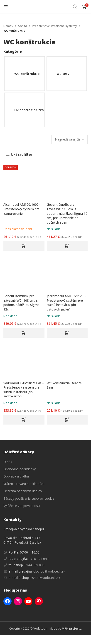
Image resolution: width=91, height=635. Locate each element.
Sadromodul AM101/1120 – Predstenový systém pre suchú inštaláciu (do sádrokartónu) (23, 390)
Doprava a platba (16, 476)
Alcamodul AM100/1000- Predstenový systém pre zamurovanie (21, 208)
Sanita (23, 26)
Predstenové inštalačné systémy (55, 26)
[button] (23, 246)
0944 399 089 (34, 565)
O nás (7, 462)
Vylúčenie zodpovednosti (21, 506)
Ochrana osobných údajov (22, 491)
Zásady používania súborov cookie (28, 498)
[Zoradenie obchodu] (69, 139)
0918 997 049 (38, 558)
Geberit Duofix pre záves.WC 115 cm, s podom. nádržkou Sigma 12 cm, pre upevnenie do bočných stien (67, 213)
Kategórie (12, 51)
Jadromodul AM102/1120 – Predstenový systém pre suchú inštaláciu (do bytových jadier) (66, 302)
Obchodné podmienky (19, 469)
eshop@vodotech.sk (45, 577)
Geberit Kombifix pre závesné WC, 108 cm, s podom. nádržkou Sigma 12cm (21, 302)
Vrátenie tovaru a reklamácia (24, 484)
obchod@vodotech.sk (49, 571)
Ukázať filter (21, 154)
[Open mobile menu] (5, 6)
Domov (8, 26)
